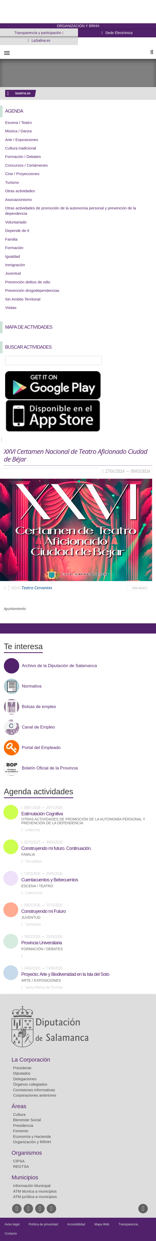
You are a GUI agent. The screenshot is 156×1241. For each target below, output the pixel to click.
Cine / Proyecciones (22, 174)
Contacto (11, 1233)
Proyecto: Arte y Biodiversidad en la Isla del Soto (65, 974)
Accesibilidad (76, 1224)
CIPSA (19, 1161)
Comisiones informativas (34, 1090)
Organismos (27, 1153)
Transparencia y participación (38, 33)
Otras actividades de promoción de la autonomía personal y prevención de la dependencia (83, 821)
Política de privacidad (43, 1224)
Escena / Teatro (18, 122)
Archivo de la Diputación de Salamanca (59, 666)
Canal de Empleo (38, 727)
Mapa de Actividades (28, 327)
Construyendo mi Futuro (43, 911)
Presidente (22, 1068)
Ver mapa (139, 588)
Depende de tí (17, 230)
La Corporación (31, 1059)
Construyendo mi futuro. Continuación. (56, 848)
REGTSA (21, 1166)
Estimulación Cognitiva (42, 813)
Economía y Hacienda (32, 1136)
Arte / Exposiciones (21, 139)
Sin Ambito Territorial (22, 299)
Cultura (19, 1114)
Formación (14, 247)
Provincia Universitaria (41, 942)
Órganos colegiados (30, 1084)
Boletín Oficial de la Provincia (50, 768)
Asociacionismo (18, 199)
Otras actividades (20, 191)
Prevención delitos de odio (27, 282)
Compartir (6, 628)
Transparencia (128, 1224)
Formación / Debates (23, 156)
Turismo (12, 182)
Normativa (31, 686)
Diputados (22, 1073)
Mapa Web (101, 1224)
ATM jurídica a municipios (35, 1196)
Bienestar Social (27, 1120)
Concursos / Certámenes (26, 165)
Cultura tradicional (20, 148)
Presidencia (23, 1125)
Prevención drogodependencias (32, 290)
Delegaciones (24, 1079)
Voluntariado (15, 222)
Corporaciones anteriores (34, 1095)
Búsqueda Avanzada (144, 360)
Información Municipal (32, 1185)
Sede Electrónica (118, 33)
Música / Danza (18, 131)
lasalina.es (23, 93)
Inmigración (15, 265)
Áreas (19, 1106)
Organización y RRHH (32, 1142)
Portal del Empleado (41, 747)
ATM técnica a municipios (35, 1191)
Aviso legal (12, 1224)
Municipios (25, 1177)
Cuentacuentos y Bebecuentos (49, 879)
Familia (11, 239)
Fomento (20, 1131)
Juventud (13, 273)
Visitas (10, 307)
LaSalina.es (40, 40)
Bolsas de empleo (39, 706)
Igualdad (12, 256)
